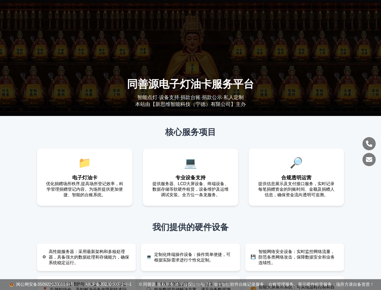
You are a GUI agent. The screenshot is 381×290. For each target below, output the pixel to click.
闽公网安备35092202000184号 (43, 284)
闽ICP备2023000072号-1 (108, 284)
